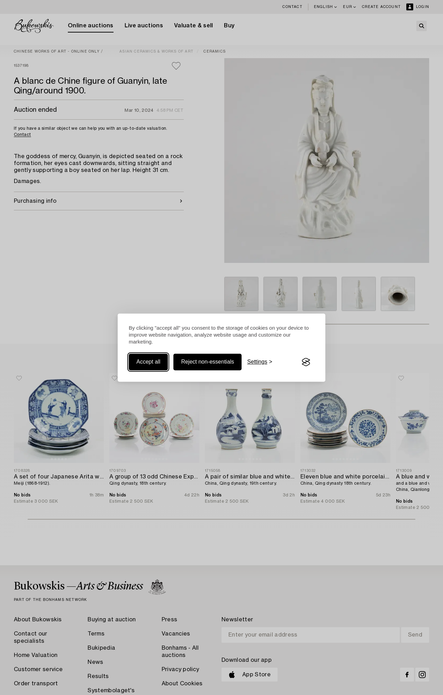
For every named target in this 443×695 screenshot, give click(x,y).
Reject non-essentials (207, 362)
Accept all (148, 362)
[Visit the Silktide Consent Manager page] (306, 362)
